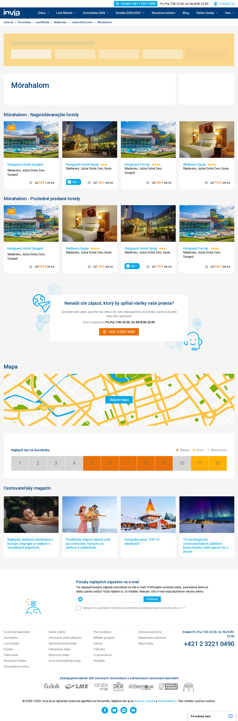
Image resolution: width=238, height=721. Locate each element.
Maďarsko (60, 22)
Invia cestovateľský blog (65, 661)
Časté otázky (57, 632)
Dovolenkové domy (16, 666)
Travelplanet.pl (167, 701)
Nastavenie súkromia (152, 637)
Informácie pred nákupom (65, 637)
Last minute (11, 643)
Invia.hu (150, 701)
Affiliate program (104, 637)
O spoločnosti (103, 655)
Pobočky (99, 649)
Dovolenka (24, 22)
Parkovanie (11, 655)
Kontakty (99, 661)
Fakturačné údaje (59, 649)
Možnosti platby (59, 655)
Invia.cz (139, 701)
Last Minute (43, 22)
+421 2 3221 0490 (209, 643)
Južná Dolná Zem (82, 22)
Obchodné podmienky (63, 643)
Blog (186, 13)
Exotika (8, 649)
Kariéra (98, 643)
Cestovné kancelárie (17, 632)
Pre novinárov (102, 632)
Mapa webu (145, 643)
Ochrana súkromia (149, 632)
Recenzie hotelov (163, 13)
